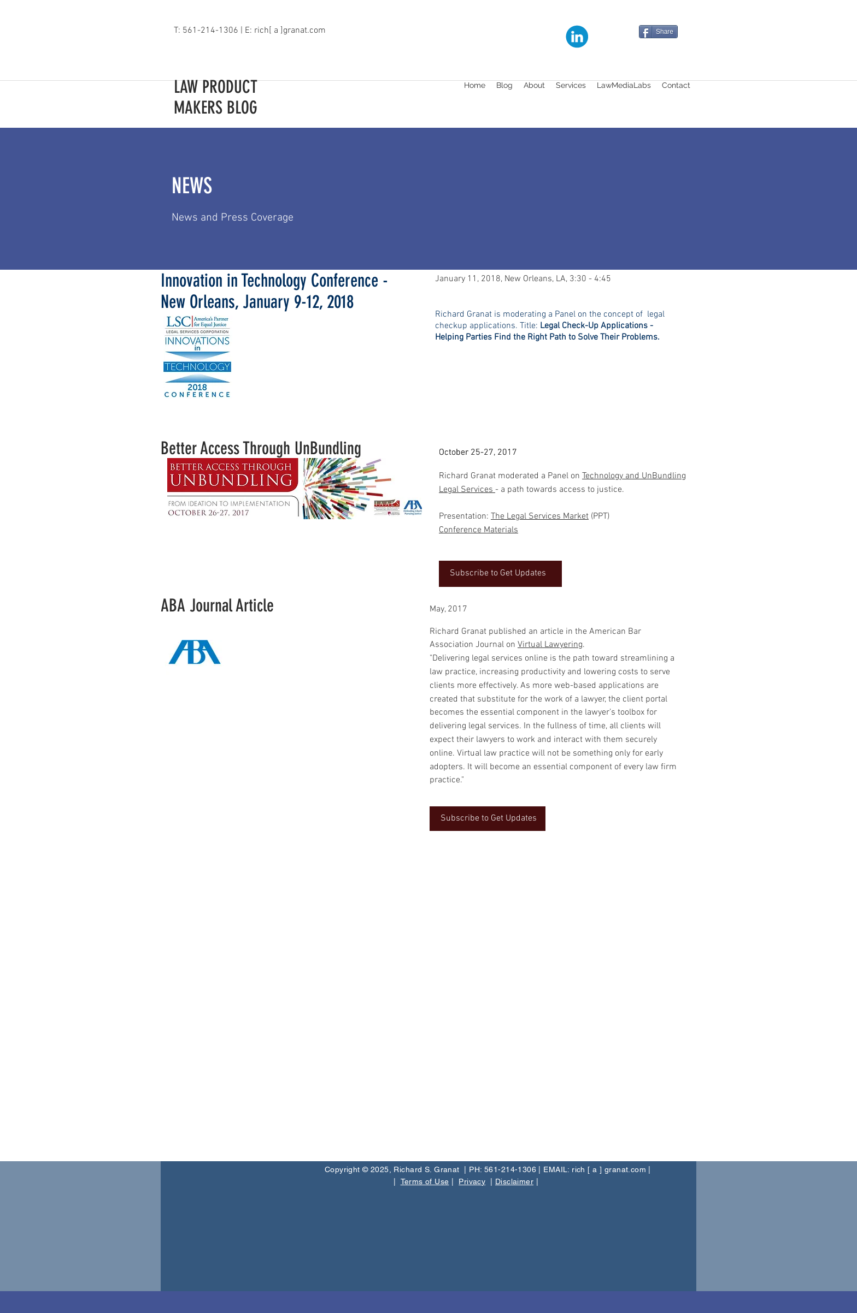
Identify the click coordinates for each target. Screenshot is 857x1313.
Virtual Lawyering (550, 644)
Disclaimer (514, 1181)
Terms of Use (425, 1181)
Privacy (472, 1181)
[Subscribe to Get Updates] (500, 574)
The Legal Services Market (540, 516)
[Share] (658, 31)
